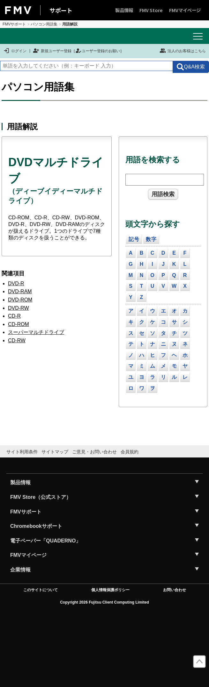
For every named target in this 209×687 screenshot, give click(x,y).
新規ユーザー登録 (52, 51)
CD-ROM (18, 324)
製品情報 (124, 10)
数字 (151, 239)
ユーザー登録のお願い (97, 51)
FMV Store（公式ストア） (40, 497)
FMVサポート (14, 24)
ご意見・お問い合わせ (94, 451)
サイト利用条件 (22, 451)
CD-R (14, 316)
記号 (134, 239)
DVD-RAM (20, 291)
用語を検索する (152, 159)
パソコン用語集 (44, 24)
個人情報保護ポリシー (110, 590)
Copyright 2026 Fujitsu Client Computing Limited (104, 602)
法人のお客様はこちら (183, 50)
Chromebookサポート (36, 526)
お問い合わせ (174, 590)
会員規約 (129, 451)
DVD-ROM (20, 299)
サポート (60, 10)
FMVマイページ (185, 10)
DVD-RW (18, 308)
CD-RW (17, 340)
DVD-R (16, 283)
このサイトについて (40, 590)
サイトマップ (54, 451)
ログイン (14, 51)
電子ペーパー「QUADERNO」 (45, 540)
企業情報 (20, 569)
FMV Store (151, 10)
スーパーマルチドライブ (36, 332)
